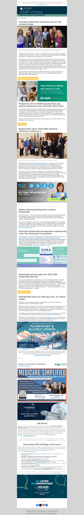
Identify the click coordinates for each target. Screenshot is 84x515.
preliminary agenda (29, 171)
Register (37, 465)
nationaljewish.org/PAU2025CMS (43, 355)
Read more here (49, 434)
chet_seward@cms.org (34, 459)
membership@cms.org (48, 317)
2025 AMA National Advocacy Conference (42, 163)
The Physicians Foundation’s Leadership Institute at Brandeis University (39, 238)
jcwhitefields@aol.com (29, 436)
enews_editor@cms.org (42, 4)
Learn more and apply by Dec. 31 (42, 245)
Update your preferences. (52, 513)
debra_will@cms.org (52, 440)
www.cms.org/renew (53, 313)
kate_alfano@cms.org (43, 462)
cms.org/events (43, 450)
